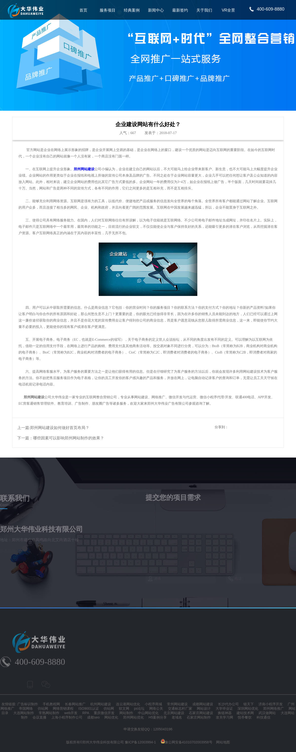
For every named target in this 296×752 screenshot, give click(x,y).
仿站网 (43, 708)
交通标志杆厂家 (180, 708)
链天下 (248, 704)
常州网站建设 (177, 704)
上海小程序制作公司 (66, 717)
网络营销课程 (63, 708)
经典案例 (132, 10)
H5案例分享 (157, 717)
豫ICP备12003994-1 (140, 742)
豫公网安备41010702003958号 (186, 742)
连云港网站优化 (128, 704)
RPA (85, 713)
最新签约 (180, 10)
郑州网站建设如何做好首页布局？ (59, 428)
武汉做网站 (267, 713)
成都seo (93, 717)
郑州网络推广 (273, 708)
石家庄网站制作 (199, 717)
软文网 (124, 708)
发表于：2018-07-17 (161, 133)
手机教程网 (51, 704)
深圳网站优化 (248, 708)
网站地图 (223, 742)
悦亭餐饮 (245, 717)
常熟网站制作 (49, 713)
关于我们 (204, 10)
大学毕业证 (224, 708)
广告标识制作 (27, 704)
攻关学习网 (224, 717)
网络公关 (156, 708)
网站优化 (111, 717)
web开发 (71, 713)
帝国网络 (26, 708)
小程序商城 (153, 704)
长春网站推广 (75, 704)
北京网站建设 (174, 713)
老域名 (177, 717)
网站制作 (126, 713)
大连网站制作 (23, 713)
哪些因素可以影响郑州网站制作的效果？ (68, 438)
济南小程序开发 (271, 704)
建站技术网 (245, 713)
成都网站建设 (202, 704)
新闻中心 (156, 10)
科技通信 (263, 717)
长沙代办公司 (228, 704)
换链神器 (225, 713)
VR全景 (228, 10)
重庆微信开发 (104, 713)
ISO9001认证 (88, 708)
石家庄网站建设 (201, 713)
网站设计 (204, 708)
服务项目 (107, 10)
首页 (83, 10)
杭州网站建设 (100, 704)
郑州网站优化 (133, 717)
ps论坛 (139, 708)
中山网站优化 (148, 713)
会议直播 (39, 717)
